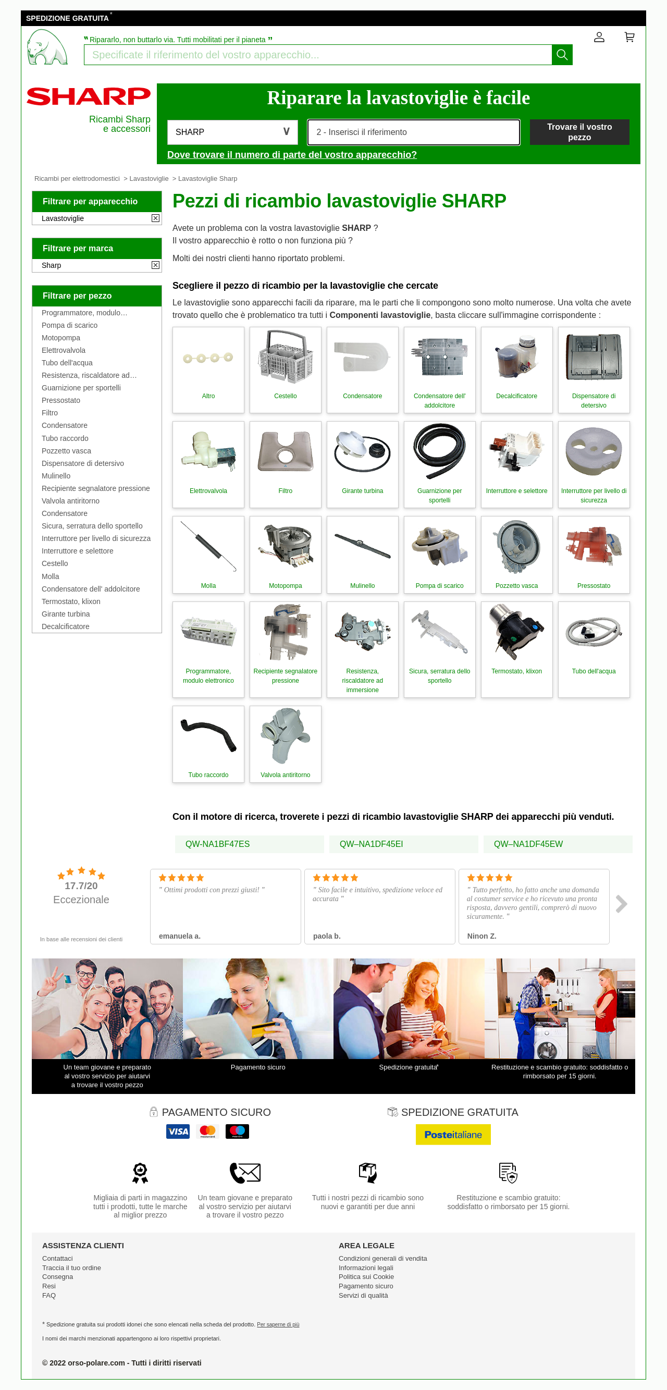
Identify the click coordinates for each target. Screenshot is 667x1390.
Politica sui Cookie (366, 1277)
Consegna (57, 1277)
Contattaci (57, 1258)
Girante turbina (66, 614)
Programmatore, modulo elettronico (81, 313)
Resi (49, 1286)
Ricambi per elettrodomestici (77, 178)
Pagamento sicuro (366, 1286)
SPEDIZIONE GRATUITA (67, 18)
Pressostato (61, 400)
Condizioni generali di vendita (383, 1258)
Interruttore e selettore (78, 551)
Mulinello (56, 476)
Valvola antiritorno (71, 501)
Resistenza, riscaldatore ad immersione (86, 375)
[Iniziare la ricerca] (562, 54)
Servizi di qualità (363, 1295)
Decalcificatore (66, 626)
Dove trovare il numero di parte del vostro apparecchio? (292, 155)
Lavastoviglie (148, 178)
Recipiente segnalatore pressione (96, 488)
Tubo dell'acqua (67, 363)
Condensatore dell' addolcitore (91, 589)
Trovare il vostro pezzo (579, 131)
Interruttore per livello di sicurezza (96, 538)
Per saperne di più (278, 1324)
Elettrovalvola (63, 350)
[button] (232, 132)
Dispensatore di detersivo (83, 463)
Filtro (50, 413)
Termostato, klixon (71, 601)
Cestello (55, 563)
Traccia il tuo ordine (71, 1268)
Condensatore (65, 425)
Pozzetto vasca (66, 451)
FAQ (49, 1295)
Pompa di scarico (69, 325)
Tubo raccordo (65, 438)
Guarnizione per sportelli (81, 388)
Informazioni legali (366, 1268)
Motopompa (61, 338)
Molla (50, 576)
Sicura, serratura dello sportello (92, 526)
